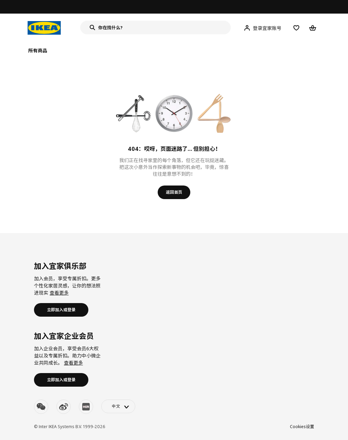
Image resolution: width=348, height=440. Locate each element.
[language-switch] (118, 406)
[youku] (86, 407)
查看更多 (59, 292)
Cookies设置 (302, 426)
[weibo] (63, 407)
